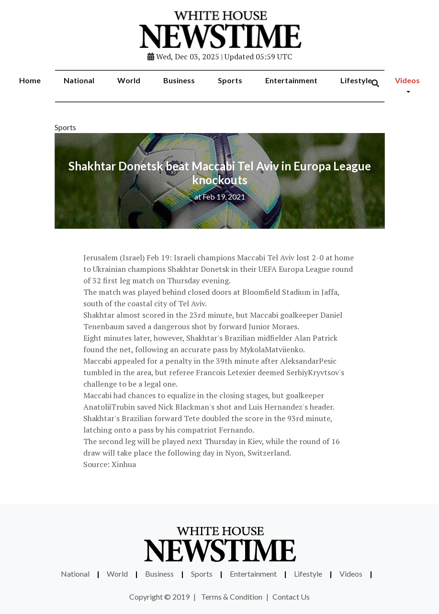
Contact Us (291, 596)
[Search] (381, 83)
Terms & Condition (231, 596)
